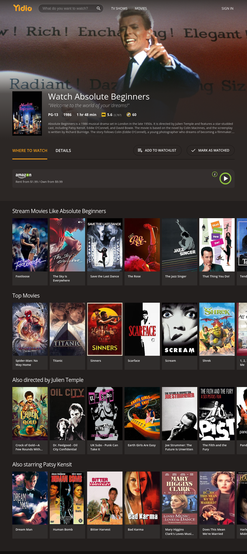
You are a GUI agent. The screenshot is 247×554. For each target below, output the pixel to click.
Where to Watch (29, 150)
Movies (141, 8)
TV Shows (119, 8)
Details (63, 150)
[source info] (213, 174)
